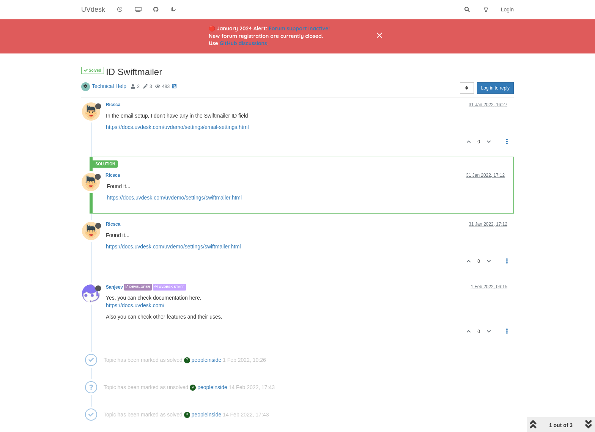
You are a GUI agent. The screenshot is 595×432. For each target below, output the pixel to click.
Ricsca (113, 104)
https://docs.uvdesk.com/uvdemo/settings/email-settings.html (177, 127)
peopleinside (203, 360)
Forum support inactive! (299, 28)
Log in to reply (495, 88)
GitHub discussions (243, 43)
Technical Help (109, 86)
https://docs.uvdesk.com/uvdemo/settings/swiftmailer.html (174, 198)
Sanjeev (114, 287)
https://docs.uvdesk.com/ (135, 305)
